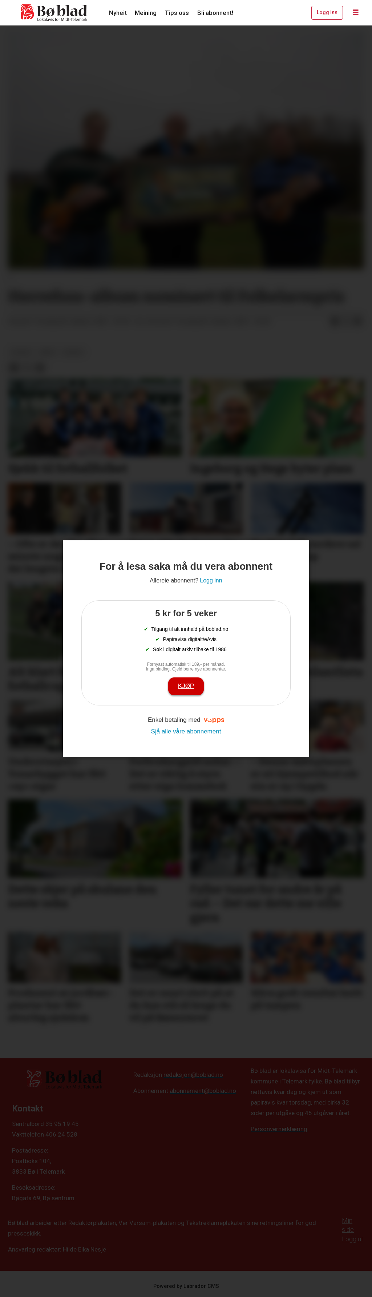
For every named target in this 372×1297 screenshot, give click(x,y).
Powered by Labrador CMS (186, 1286)
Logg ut (352, 1239)
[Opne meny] (356, 12)
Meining (146, 12)
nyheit (73, 352)
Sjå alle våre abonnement (186, 731)
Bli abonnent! (215, 12)
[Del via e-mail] (357, 321)
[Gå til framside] (54, 13)
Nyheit (118, 12)
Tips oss (177, 12)
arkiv (48, 352)
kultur (21, 352)
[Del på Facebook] (334, 321)
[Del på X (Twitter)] (346, 321)
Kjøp (186, 686)
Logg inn (327, 12)
